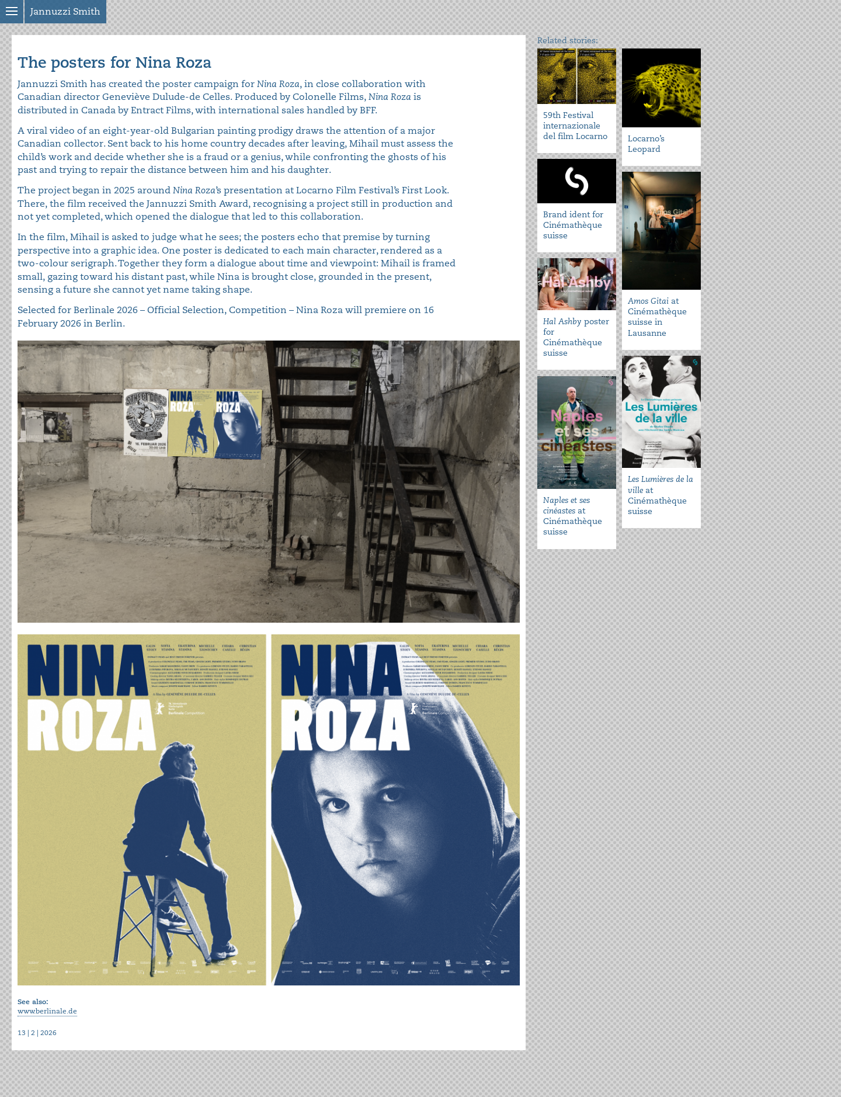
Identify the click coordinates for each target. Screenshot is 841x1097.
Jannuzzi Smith (65, 12)
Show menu (11, 11)
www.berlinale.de (47, 1011)
